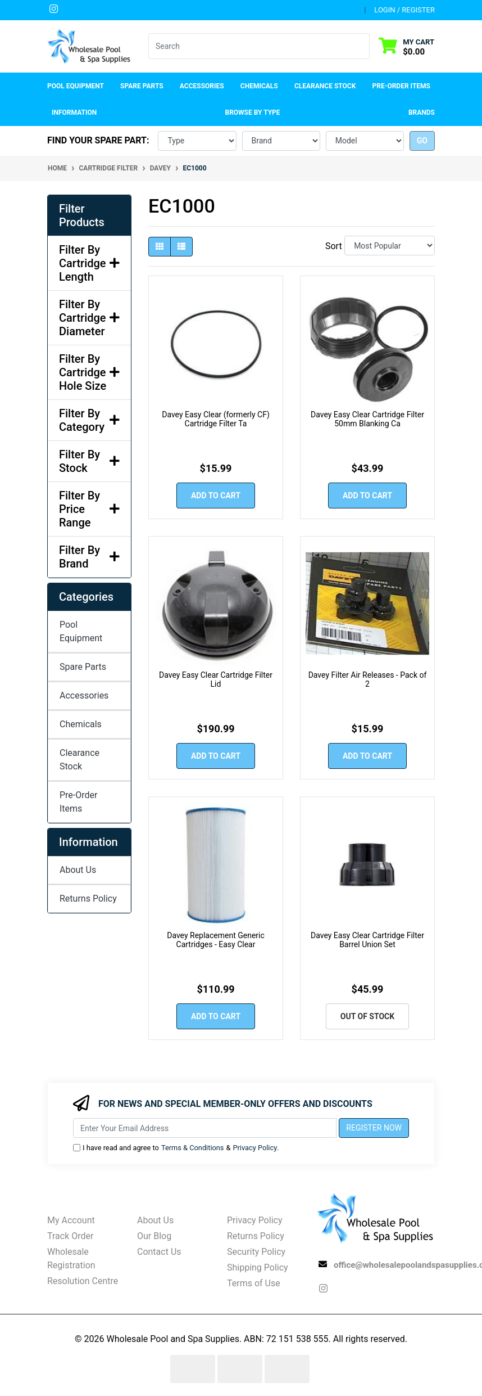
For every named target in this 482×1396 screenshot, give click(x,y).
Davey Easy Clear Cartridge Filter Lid (215, 679)
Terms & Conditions (192, 1147)
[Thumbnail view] (159, 246)
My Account (71, 1220)
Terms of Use (253, 1283)
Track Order (70, 1236)
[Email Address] (205, 1128)
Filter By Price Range (89, 509)
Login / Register (404, 10)
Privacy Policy (255, 1147)
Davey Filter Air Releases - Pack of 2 (367, 679)
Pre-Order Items (401, 86)
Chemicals (81, 724)
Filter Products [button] (81, 215)
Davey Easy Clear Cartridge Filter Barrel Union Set (367, 940)
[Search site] (363, 46)
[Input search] (252, 46)
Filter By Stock (89, 461)
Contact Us (159, 1251)
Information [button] (74, 112)
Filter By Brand (89, 556)
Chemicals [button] (259, 86)
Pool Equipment (81, 631)
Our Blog (154, 1236)
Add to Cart (215, 495)
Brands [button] (421, 112)
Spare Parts (83, 666)
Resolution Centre (82, 1281)
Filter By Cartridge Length (89, 263)
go (422, 140)
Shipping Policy (257, 1267)
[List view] (181, 246)
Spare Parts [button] (141, 86)
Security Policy (256, 1251)
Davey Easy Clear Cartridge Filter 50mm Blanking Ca (367, 419)
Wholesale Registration (71, 1258)
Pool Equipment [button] (75, 86)
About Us (78, 869)
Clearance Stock (325, 86)
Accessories (84, 695)
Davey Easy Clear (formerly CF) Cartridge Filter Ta (216, 419)
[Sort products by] (389, 245)
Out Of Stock (367, 1016)
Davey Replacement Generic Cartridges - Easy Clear (216, 940)
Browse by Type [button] (252, 112)
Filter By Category (89, 420)
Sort (333, 246)
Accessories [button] (202, 86)
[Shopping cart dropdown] (406, 46)
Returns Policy (88, 898)
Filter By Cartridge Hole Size (89, 372)
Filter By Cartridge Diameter (89, 318)
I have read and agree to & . (176, 1147)
